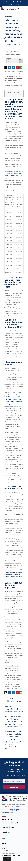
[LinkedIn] (17, 1)
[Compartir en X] (5, 67)
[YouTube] (7, 1)
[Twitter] (13, 1)
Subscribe (14, 787)
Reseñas (4, 843)
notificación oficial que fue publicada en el (13, 176)
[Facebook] (10, 1)
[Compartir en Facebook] (9, 67)
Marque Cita (5, 850)
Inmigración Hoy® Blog (8, 853)
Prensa (4, 846)
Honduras (14, 302)
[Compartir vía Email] (20, 67)
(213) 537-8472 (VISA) (7, 819)
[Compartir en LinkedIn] (13, 67)
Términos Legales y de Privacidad (11, 855)
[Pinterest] (20, 1)
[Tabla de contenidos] (20, 95)
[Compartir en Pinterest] (17, 67)
